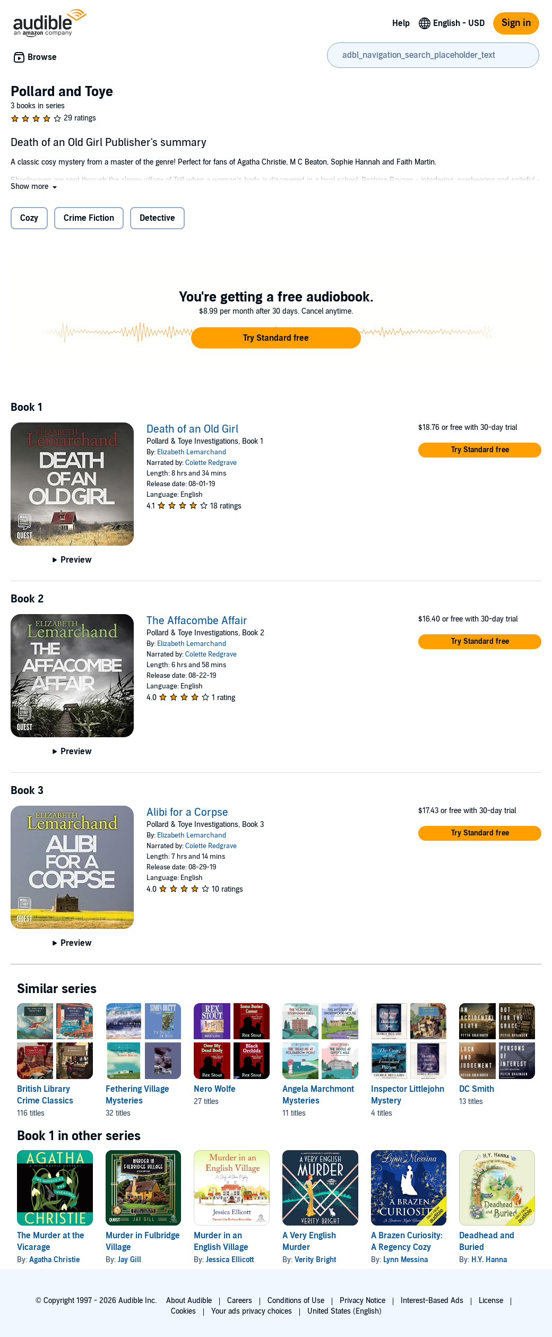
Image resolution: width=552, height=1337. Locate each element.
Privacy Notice (362, 1300)
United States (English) (344, 1311)
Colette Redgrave (211, 463)
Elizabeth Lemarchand (191, 452)
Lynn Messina (405, 1259)
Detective (157, 218)
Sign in (516, 23)
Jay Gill (129, 1259)
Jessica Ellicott (230, 1259)
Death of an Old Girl (192, 429)
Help (401, 23)
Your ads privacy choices (251, 1311)
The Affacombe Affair (196, 621)
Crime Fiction (89, 218)
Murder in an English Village (221, 1241)
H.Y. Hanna (489, 1259)
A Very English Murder (309, 1241)
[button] (35, 186)
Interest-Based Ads (432, 1300)
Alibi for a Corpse (187, 812)
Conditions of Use (296, 1300)
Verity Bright (315, 1259)
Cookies (183, 1311)
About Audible (189, 1300)
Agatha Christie (54, 1259)
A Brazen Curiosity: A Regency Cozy (407, 1241)
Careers (239, 1300)
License (491, 1300)
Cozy (29, 218)
